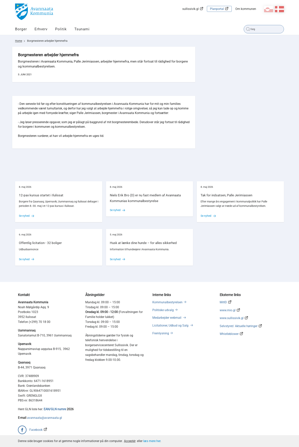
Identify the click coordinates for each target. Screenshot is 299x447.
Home (18, 40)
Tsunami (82, 29)
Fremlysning (160, 333)
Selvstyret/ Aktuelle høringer (238, 326)
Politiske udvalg (163, 310)
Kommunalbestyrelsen (167, 302)
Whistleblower (229, 334)
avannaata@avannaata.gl (44, 418)
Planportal (217, 9)
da (279, 9)
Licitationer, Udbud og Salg (170, 325)
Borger (21, 29)
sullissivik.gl (190, 9)
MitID (223, 302)
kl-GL (268, 9)
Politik (61, 29)
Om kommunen (245, 9)
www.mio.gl (228, 310)
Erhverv (41, 29)
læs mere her (151, 441)
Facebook (36, 430)
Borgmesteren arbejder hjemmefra (47, 40)
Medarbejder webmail (167, 317)
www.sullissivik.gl (232, 318)
